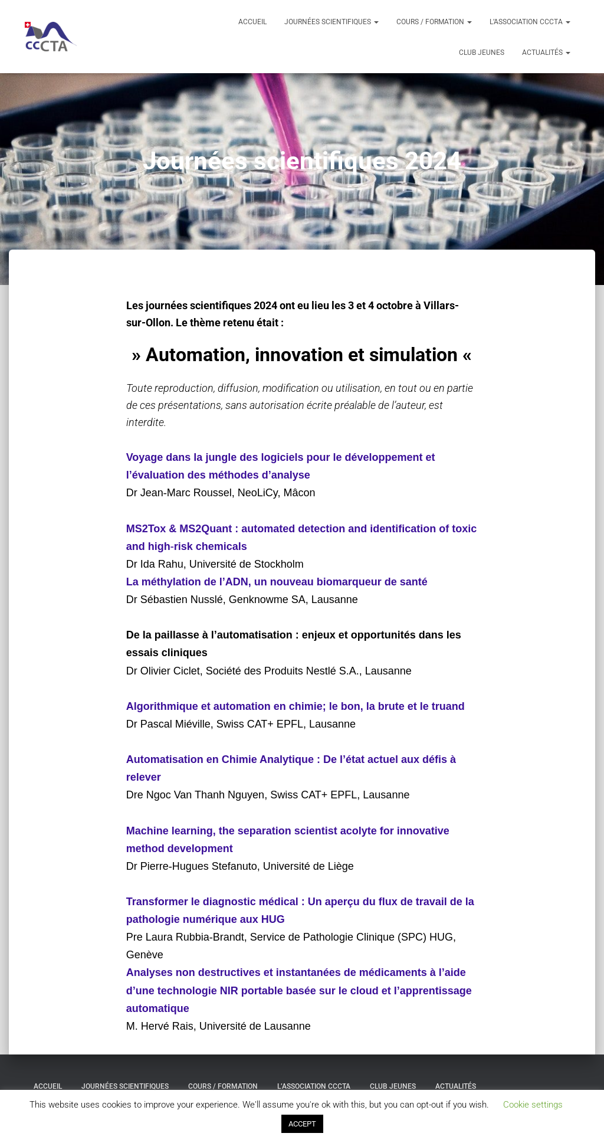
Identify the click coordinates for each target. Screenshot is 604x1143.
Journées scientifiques (331, 22)
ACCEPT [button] (302, 1123)
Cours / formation (434, 22)
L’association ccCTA (530, 22)
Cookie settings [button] (533, 1104)
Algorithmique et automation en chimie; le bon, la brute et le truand (295, 706)
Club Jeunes (481, 52)
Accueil (252, 22)
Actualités (546, 52)
